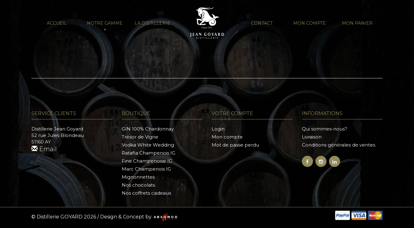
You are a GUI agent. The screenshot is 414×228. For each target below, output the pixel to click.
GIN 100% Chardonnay (148, 129)
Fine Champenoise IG (147, 161)
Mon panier (357, 23)
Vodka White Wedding (148, 145)
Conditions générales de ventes (338, 145)
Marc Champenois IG (146, 169)
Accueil (57, 23)
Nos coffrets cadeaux (146, 193)
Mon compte (309, 23)
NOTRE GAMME (105, 25)
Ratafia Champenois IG (148, 153)
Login (218, 129)
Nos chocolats (138, 185)
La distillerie (152, 23)
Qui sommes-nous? (324, 129)
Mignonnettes (138, 177)
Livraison (312, 137)
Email (44, 149)
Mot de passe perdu (235, 145)
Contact (262, 23)
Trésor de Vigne (140, 137)
